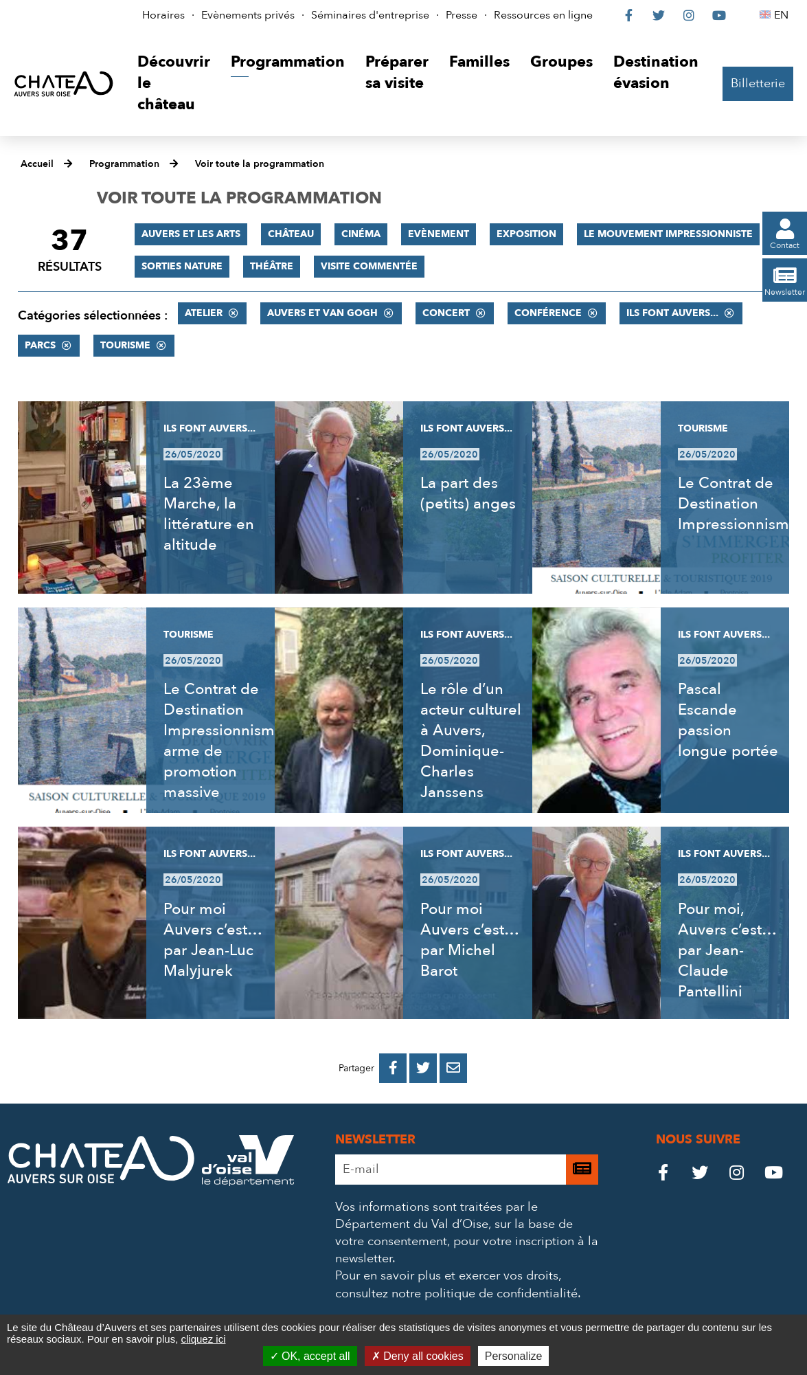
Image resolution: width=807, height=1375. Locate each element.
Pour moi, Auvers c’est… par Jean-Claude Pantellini (727, 950)
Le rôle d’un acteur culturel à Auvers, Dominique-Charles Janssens (470, 741)
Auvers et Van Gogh (322, 313)
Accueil (37, 163)
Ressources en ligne (543, 15)
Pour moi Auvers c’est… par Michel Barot (469, 940)
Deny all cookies (418, 1356)
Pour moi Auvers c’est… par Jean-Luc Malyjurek (212, 940)
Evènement (438, 234)
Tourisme (125, 345)
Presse (461, 15)
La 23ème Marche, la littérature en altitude (208, 514)
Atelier (204, 313)
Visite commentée (369, 266)
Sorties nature (182, 266)
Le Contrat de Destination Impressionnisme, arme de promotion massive (225, 741)
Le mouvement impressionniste (668, 234)
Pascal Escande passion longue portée (728, 720)
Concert (446, 313)
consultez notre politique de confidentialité (456, 1293)
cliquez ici (203, 1339)
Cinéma (360, 234)
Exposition (526, 234)
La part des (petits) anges (468, 493)
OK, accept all (310, 1356)
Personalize (514, 1356)
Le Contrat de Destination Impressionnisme (738, 504)
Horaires (163, 15)
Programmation (124, 163)
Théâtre (271, 266)
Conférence (548, 313)
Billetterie (758, 83)
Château (291, 234)
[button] (173, 83)
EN (783, 15)
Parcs (40, 345)
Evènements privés (248, 15)
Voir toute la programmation (259, 163)
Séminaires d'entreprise (370, 15)
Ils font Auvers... (672, 313)
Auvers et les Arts (190, 234)
